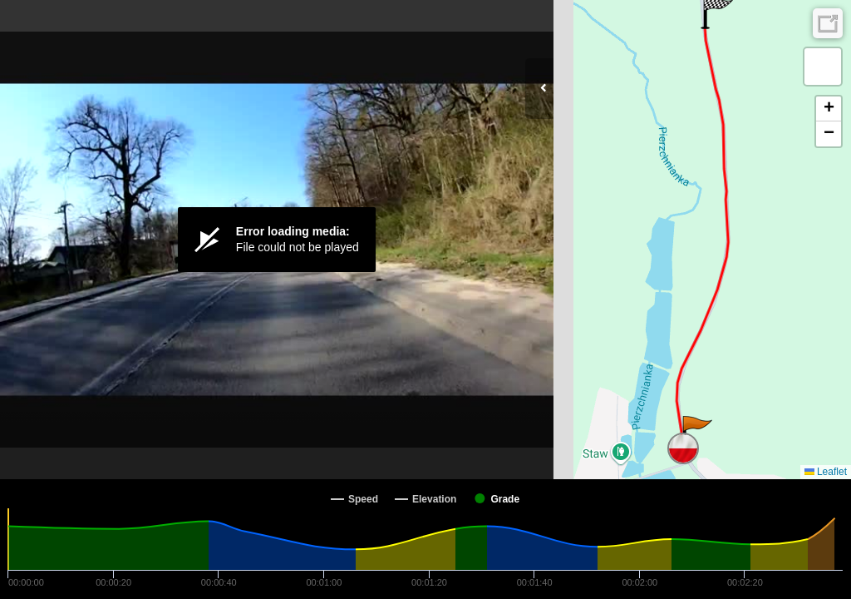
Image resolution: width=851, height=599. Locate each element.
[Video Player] (276, 239)
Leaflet (825, 472)
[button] (696, 432)
